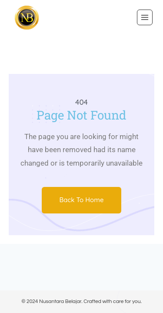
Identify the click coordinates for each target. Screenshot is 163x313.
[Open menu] (145, 17)
